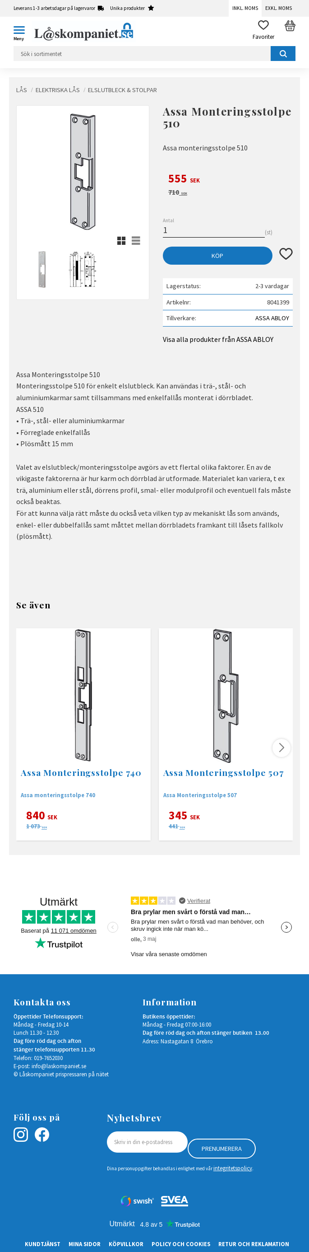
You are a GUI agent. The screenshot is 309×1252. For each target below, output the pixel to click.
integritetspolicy (232, 1168)
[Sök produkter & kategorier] (154, 53)
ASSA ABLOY (272, 318)
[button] (23, 32)
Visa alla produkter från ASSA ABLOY (218, 339)
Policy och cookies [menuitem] (181, 1243)
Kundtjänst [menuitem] (42, 1243)
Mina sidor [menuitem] (85, 1243)
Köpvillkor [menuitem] (126, 1243)
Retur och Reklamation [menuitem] (253, 1243)
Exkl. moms (278, 8)
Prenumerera (222, 1149)
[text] (227, 180)
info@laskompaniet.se (59, 1066)
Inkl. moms (245, 8)
